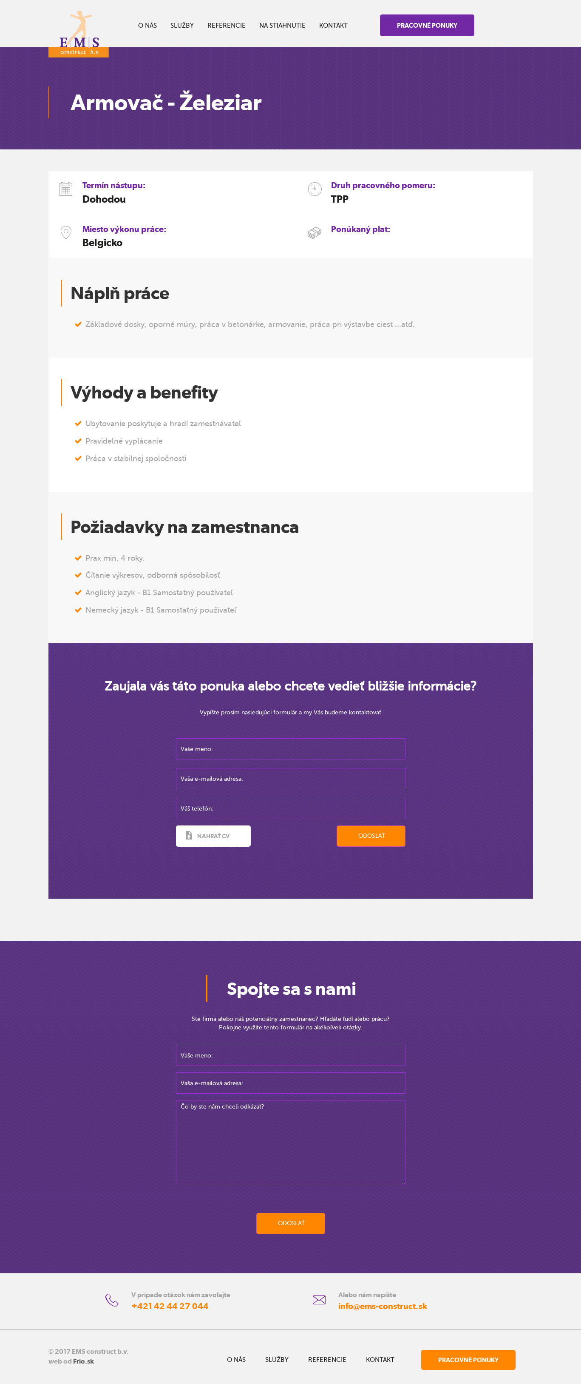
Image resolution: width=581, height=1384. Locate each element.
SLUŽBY (182, 25)
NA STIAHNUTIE (282, 25)
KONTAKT (333, 25)
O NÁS (147, 25)
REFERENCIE (226, 25)
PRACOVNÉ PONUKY (427, 25)
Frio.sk (83, 1361)
